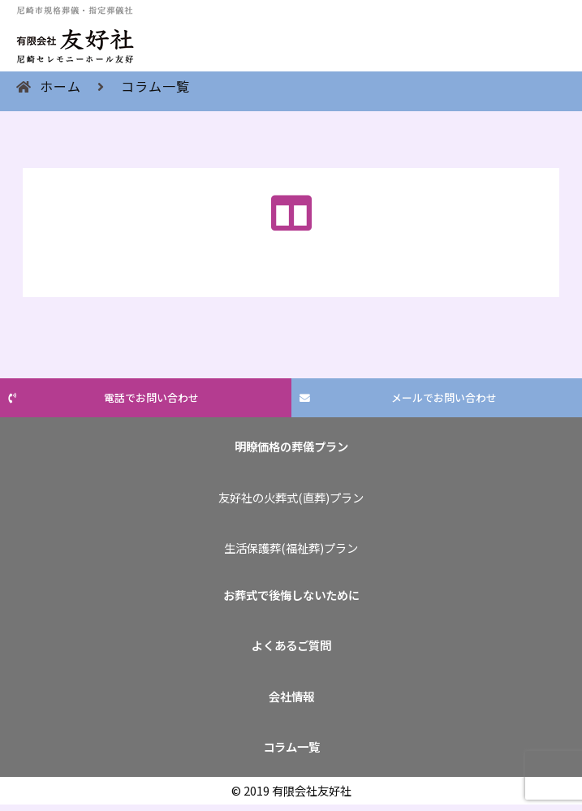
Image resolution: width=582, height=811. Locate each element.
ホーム (60, 86)
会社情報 (291, 696)
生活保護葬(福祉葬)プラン (291, 547)
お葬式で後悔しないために (291, 594)
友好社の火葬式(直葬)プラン (291, 497)
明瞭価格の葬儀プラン (291, 446)
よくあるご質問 (291, 645)
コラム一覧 (155, 86)
